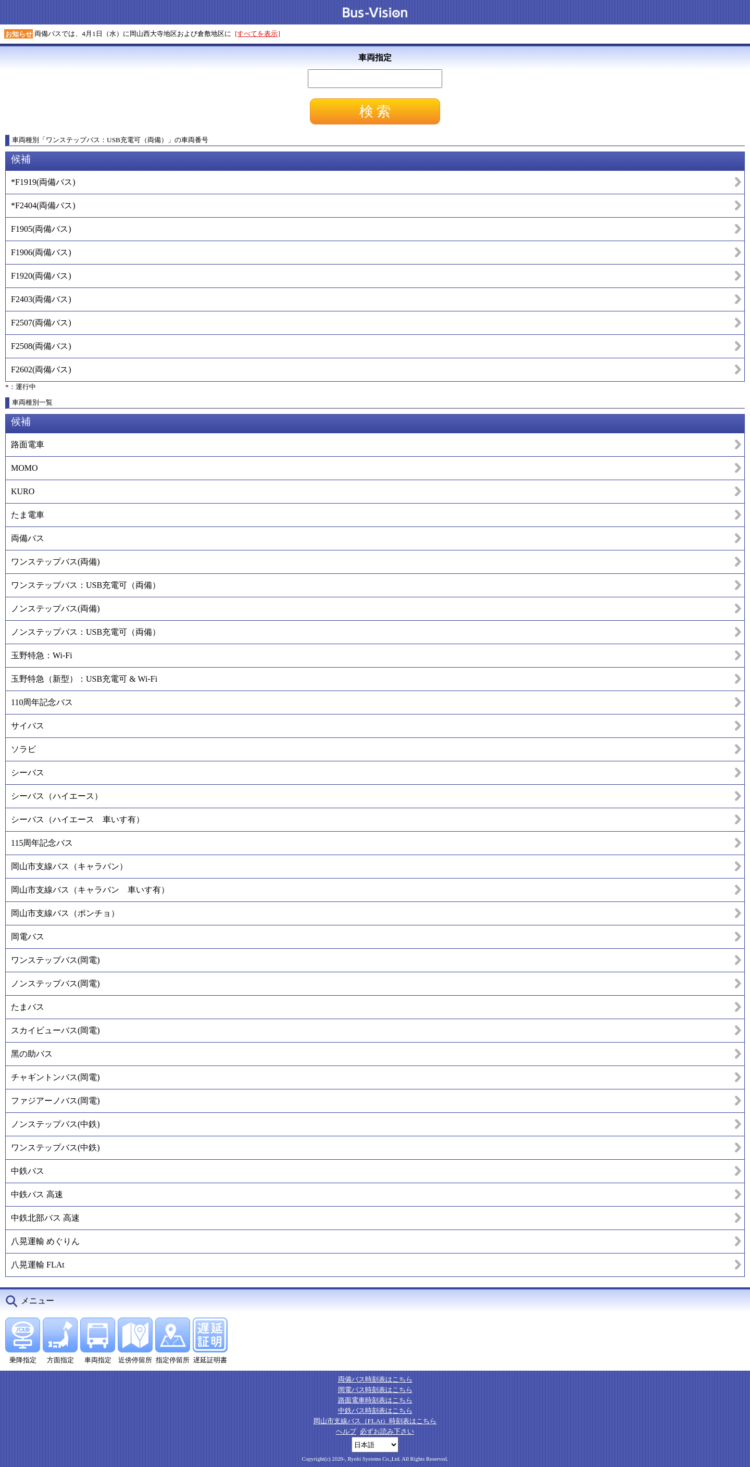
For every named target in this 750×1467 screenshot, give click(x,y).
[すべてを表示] (257, 33)
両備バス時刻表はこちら (375, 1379)
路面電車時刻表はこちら (375, 1400)
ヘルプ (346, 1431)
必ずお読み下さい (387, 1431)
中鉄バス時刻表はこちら (375, 1410)
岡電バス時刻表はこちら (375, 1390)
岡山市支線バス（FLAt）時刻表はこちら (375, 1421)
